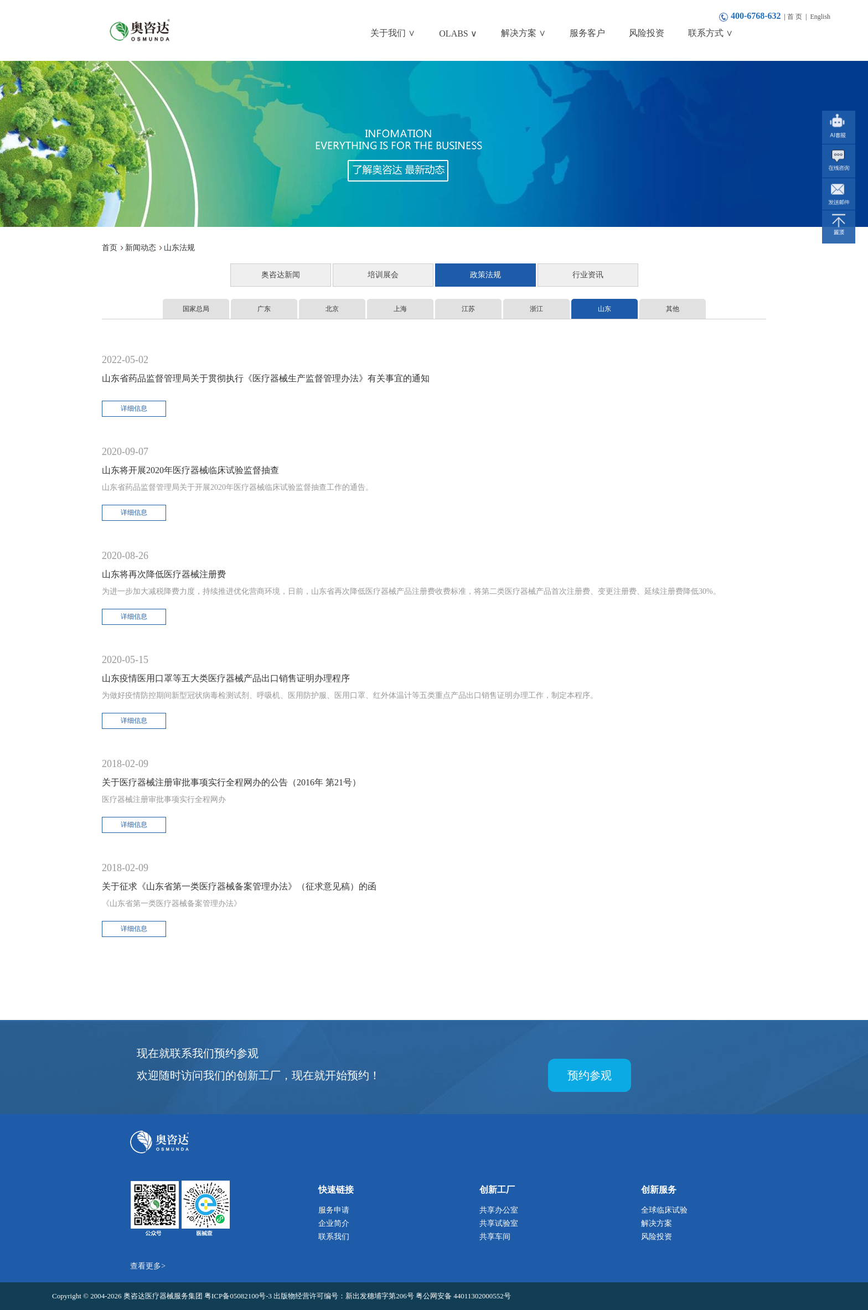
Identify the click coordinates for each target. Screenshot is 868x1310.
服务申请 (333, 1210)
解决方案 (656, 1223)
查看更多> (148, 1266)
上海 (400, 309)
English (820, 16)
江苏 (468, 309)
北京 (332, 309)
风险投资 (656, 1237)
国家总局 (196, 309)
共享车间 (494, 1237)
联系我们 (333, 1237)
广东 (264, 309)
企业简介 (333, 1223)
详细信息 (134, 408)
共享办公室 (498, 1210)
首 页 (794, 16)
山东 (604, 309)
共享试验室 (498, 1223)
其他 (672, 309)
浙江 (536, 309)
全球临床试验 (664, 1210)
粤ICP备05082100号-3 (238, 1296)
